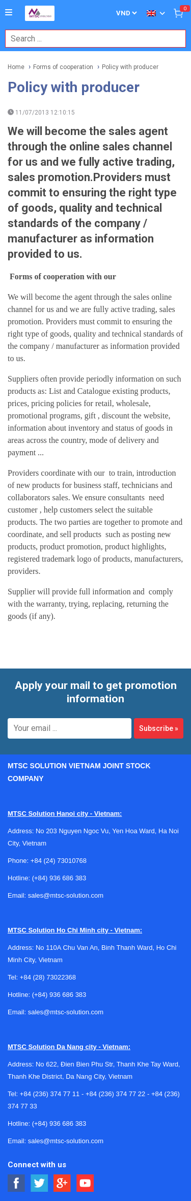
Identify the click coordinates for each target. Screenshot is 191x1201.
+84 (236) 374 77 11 (49, 1094)
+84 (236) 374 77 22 (115, 1094)
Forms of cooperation (63, 67)
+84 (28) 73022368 (48, 977)
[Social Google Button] (62, 1183)
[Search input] (90, 39)
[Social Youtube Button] (85, 1183)
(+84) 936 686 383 (59, 878)
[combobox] (90, 39)
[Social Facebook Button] (16, 1183)
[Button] (8, 13)
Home (16, 67)
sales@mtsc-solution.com (65, 895)
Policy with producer (130, 67)
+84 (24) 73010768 (59, 860)
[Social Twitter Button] (39, 1183)
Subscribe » (158, 728)
